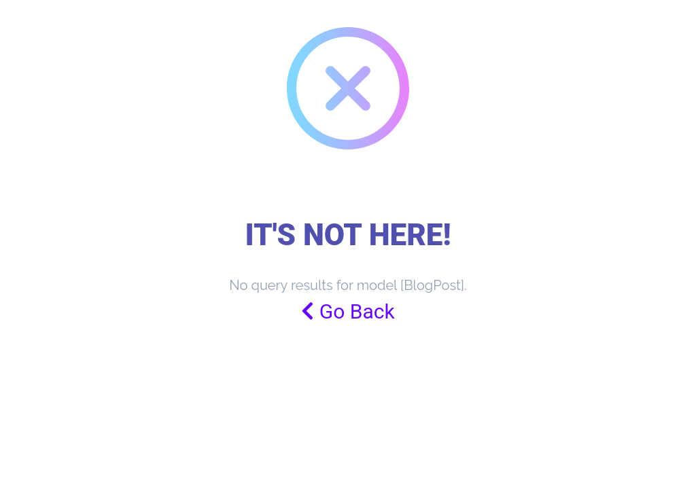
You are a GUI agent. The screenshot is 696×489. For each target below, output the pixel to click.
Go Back (347, 311)
